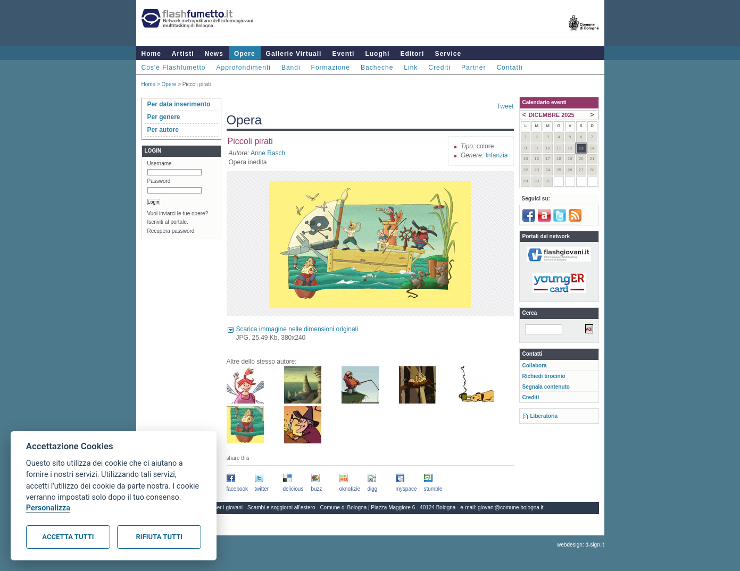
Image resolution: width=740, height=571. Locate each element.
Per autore (163, 129)
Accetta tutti (68, 537)
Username (159, 163)
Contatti (509, 67)
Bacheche (377, 67)
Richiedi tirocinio (544, 376)
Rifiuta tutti (159, 537)
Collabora (534, 365)
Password (159, 181)
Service (448, 53)
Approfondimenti (244, 67)
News (214, 53)
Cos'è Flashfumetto (174, 67)
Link (411, 67)
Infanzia (496, 155)
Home (151, 53)
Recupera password (171, 231)
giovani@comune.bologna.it (511, 507)
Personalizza (48, 508)
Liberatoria (544, 416)
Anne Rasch (268, 153)
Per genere (163, 117)
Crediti (439, 67)
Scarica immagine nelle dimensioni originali (297, 329)
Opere (244, 53)
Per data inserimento (179, 104)
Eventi (343, 53)
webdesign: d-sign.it (580, 545)
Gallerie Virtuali (294, 53)
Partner (473, 67)
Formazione (330, 67)
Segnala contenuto (546, 387)
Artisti (183, 53)
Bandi (291, 67)
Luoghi (377, 53)
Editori (412, 53)
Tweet (504, 106)
